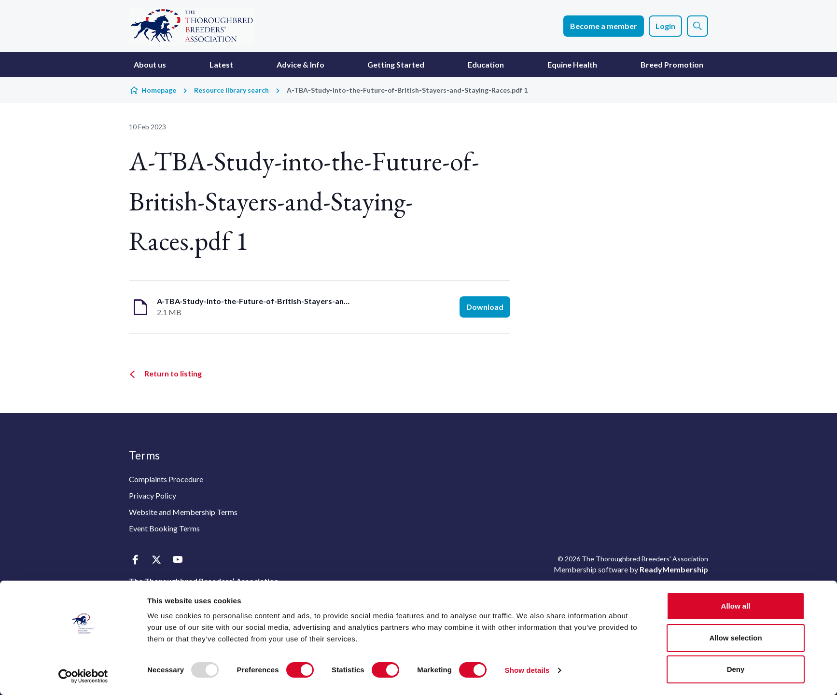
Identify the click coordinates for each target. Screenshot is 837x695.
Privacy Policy (152, 495)
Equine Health (572, 64)
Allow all (736, 606)
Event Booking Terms (164, 528)
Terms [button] (144, 455)
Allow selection (735, 638)
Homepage (158, 90)
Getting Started (395, 64)
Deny (736, 669)
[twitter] (156, 560)
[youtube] (177, 560)
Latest (221, 64)
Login (665, 25)
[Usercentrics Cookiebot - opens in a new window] (83, 676)
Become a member (603, 25)
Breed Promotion (672, 64)
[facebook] (135, 560)
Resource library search (231, 90)
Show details (527, 670)
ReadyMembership (674, 569)
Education (486, 64)
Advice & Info (300, 64)
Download (484, 306)
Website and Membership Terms (183, 511)
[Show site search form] (697, 26)
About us (150, 64)
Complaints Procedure (166, 479)
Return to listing (173, 373)
